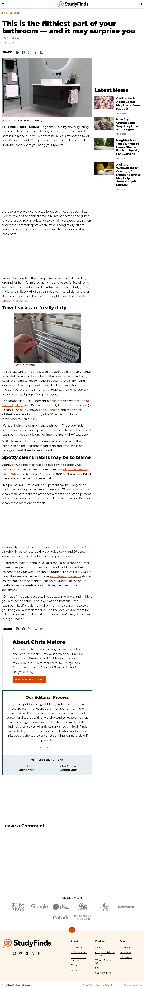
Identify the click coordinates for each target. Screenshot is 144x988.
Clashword (125, 947)
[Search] (141, 4)
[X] (33, 953)
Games (123, 941)
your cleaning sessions (65, 576)
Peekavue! (125, 952)
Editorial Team (79, 952)
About (75, 941)
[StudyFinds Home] (73, 4)
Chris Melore (14, 38)
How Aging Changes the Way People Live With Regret (128, 124)
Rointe (7, 216)
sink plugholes (48, 410)
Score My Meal (103, 972)
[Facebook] (27, 953)
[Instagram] (14, 953)
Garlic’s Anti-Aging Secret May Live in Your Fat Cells (128, 103)
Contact (75, 965)
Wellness (15, 13)
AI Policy (76, 970)
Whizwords (126, 957)
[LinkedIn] (39, 953)
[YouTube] (21, 953)
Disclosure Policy (102, 985)
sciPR (98, 968)
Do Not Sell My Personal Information (126, 985)
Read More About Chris (29, 680)
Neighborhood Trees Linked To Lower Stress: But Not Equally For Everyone (127, 147)
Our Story (76, 947)
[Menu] (3, 4)
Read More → (47, 748)
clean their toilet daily (70, 547)
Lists (97, 947)
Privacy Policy (88, 985)
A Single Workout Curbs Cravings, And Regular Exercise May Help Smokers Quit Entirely (128, 175)
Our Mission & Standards (78, 958)
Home (5, 13)
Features (101, 941)
